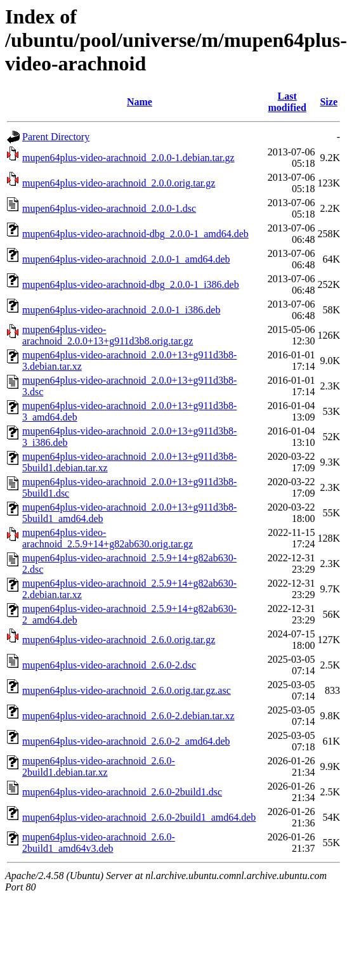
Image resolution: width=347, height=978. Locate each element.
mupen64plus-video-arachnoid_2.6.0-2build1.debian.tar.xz (98, 766)
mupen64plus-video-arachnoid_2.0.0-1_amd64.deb (126, 259)
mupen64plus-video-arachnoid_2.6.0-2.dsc (109, 665)
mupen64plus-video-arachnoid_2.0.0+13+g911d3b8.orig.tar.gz (107, 335)
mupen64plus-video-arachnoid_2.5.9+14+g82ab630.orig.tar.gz (107, 538)
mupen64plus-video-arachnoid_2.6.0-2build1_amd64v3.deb (98, 842)
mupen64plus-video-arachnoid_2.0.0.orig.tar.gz (118, 183)
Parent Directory (55, 136)
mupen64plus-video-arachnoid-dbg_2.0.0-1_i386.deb (130, 284)
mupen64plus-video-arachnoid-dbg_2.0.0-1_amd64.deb (135, 233)
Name (139, 101)
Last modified (287, 102)
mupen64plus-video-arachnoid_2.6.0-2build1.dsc (122, 791)
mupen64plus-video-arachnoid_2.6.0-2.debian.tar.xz (128, 715)
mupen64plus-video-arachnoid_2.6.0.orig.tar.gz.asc (126, 690)
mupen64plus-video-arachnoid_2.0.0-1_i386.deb (121, 309)
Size (328, 101)
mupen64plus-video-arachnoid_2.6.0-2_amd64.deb (126, 741)
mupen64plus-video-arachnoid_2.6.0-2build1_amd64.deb (139, 817)
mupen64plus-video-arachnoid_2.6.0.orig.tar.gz (118, 639)
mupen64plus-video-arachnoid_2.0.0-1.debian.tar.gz (128, 157)
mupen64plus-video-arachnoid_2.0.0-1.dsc (109, 208)
